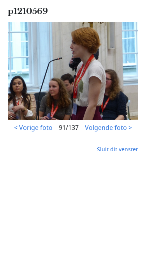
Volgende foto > (108, 128)
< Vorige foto (33, 128)
